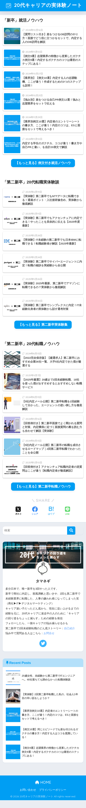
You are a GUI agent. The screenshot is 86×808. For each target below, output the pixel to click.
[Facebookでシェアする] (35, 519)
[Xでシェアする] (18, 519)
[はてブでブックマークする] (51, 519)
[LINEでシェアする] (67, 519)
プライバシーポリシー (52, 797)
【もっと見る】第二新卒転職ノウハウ (43, 494)
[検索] (71, 538)
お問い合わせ (28, 797)
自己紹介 (69, 636)
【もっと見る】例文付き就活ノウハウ (43, 171)
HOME (43, 790)
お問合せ (49, 641)
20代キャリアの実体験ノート (43, 9)
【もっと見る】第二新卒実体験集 (43, 332)
